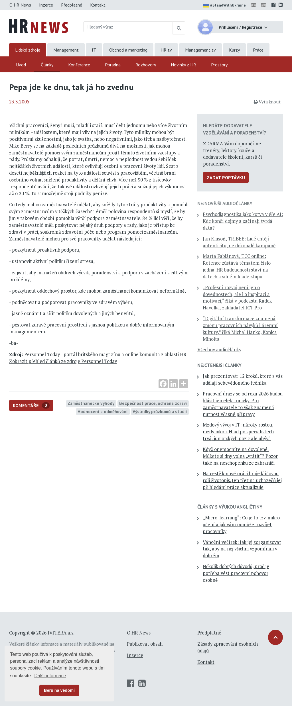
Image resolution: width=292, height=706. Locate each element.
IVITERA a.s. (61, 633)
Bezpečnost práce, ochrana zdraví (153, 403)
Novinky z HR (183, 65)
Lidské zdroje (27, 50)
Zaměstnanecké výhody (91, 403)
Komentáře (31, 405)
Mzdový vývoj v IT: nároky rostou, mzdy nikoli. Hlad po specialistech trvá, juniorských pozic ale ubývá (238, 432)
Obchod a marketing (128, 50)
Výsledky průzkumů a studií (160, 411)
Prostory (219, 65)
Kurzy (234, 50)
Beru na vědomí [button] (59, 690)
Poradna (113, 65)
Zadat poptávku (226, 177)
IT (94, 50)
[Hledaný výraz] (128, 26)
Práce (258, 50)
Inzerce (46, 5)
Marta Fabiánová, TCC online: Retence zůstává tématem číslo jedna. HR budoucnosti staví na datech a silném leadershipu (237, 266)
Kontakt (98, 5)
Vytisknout (267, 102)
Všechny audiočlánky (219, 349)
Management (66, 50)
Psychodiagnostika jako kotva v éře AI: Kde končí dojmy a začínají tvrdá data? (243, 221)
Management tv (200, 50)
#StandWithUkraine (224, 6)
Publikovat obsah (145, 644)
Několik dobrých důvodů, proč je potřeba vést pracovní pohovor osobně (236, 573)
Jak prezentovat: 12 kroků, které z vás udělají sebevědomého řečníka (243, 379)
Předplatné (71, 5)
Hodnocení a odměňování (103, 411)
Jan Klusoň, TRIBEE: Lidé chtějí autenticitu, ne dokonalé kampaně (239, 242)
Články (47, 65)
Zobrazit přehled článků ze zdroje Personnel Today (63, 361)
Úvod (21, 65)
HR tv (166, 50)
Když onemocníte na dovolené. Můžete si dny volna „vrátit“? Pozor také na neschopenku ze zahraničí (240, 456)
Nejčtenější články (219, 365)
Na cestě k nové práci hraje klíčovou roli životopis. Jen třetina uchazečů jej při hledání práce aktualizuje (242, 480)
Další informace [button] (50, 675)
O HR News (20, 5)
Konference (79, 65)
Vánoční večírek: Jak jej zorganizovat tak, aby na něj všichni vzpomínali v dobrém (242, 549)
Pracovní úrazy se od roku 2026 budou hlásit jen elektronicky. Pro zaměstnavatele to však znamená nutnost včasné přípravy (243, 404)
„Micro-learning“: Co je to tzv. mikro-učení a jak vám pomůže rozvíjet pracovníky (242, 524)
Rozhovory (145, 65)
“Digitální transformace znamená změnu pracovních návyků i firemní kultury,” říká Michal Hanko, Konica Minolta (240, 328)
